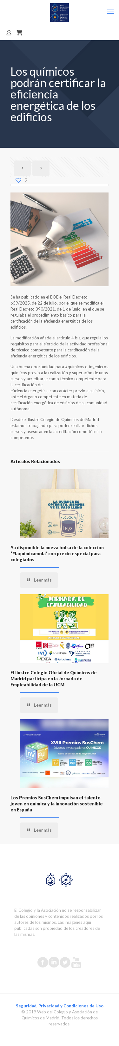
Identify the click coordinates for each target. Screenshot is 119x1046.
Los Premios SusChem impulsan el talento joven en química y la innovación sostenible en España (56, 803)
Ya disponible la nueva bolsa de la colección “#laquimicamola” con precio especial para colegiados (57, 553)
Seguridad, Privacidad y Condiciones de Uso (59, 1005)
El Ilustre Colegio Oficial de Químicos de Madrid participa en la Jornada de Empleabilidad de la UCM (53, 678)
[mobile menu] (110, 11)
